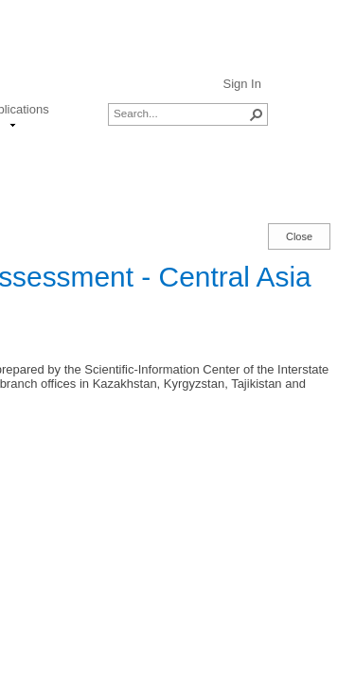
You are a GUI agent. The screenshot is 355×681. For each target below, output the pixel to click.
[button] (256, 114)
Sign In (241, 84)
